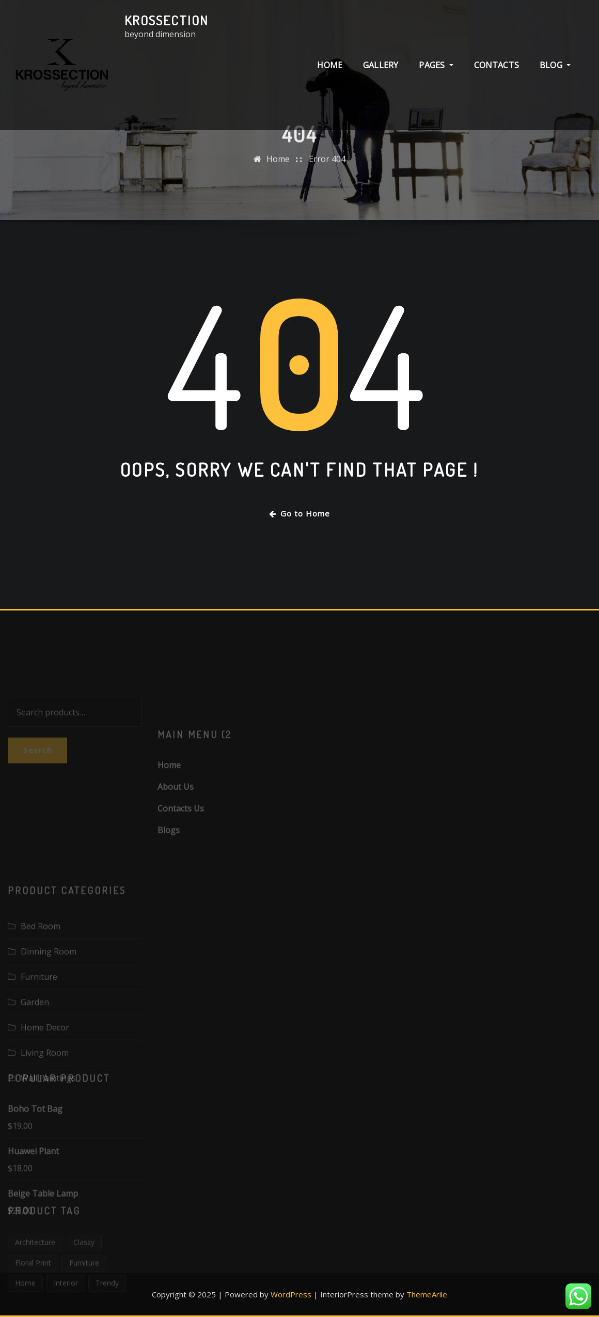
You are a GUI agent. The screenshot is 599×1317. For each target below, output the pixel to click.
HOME (329, 70)
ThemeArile (426, 1294)
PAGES (436, 70)
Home (278, 170)
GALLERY (380, 70)
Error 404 (327, 170)
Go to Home (299, 513)
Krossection (166, 20)
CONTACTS (496, 70)
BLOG (555, 70)
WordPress (291, 1294)
